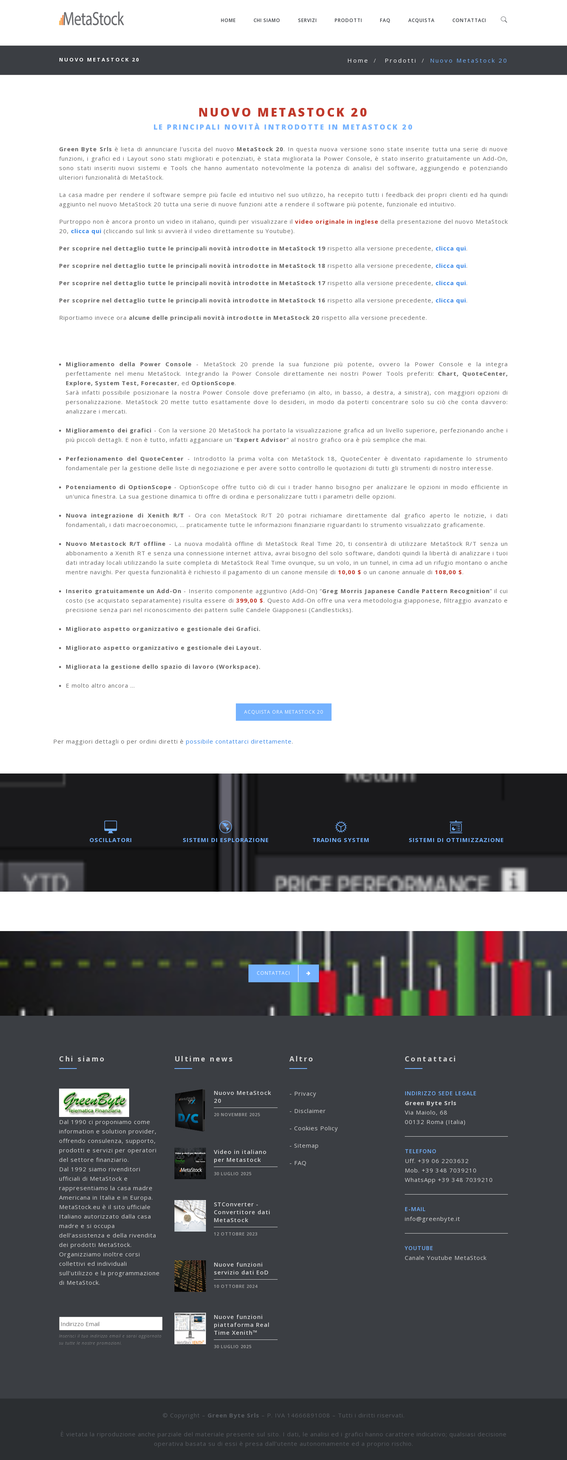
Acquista (421, 20)
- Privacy (303, 1093)
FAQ (385, 20)
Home (228, 20)
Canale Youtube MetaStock (446, 1257)
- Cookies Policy (313, 1128)
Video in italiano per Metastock (240, 1155)
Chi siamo (267, 20)
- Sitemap (304, 1145)
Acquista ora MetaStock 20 (283, 712)
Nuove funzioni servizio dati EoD (241, 1268)
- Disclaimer (307, 1111)
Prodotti (348, 20)
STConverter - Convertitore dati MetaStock (242, 1212)
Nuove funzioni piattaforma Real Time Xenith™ (242, 1324)
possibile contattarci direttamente (239, 741)
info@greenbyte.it (432, 1219)
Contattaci (469, 20)
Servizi (307, 20)
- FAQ (298, 1163)
